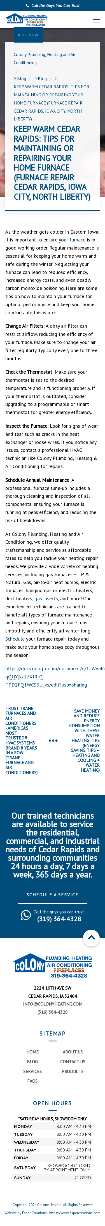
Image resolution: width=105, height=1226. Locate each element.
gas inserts (45, 598)
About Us (73, 1052)
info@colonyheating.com (52, 1004)
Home (32, 1052)
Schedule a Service (52, 894)
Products (72, 1071)
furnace (76, 239)
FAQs (32, 1081)
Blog (32, 1061)
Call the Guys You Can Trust (55, 5)
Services (32, 1071)
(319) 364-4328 (53, 1012)
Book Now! (28, 35)
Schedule (15, 639)
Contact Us (72, 1061)
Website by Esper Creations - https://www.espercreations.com (52, 1213)
